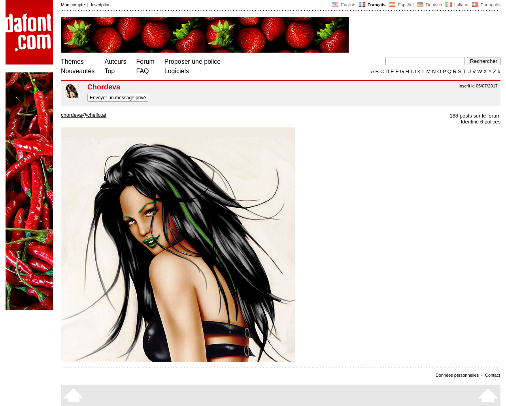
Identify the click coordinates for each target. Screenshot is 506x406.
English (343, 4)
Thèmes (72, 61)
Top (109, 71)
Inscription (101, 4)
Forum (145, 61)
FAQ (142, 71)
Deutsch (429, 4)
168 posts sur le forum (474, 116)
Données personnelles (457, 375)
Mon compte (73, 4)
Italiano (457, 4)
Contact (492, 375)
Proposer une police (192, 61)
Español (401, 4)
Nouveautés (77, 71)
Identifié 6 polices (480, 122)
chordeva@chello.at (83, 115)
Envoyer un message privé (118, 98)
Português (485, 4)
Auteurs (115, 61)
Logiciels (176, 71)
